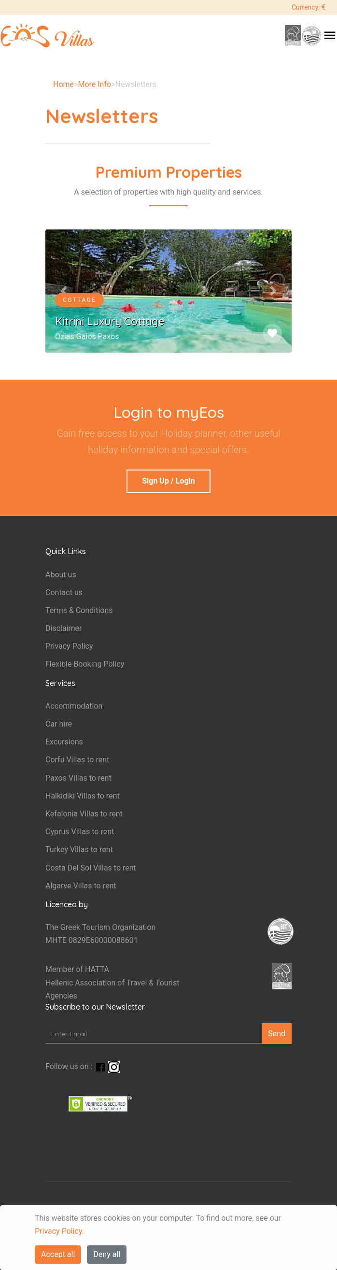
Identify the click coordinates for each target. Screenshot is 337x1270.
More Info (94, 84)
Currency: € (308, 7)
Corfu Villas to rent (77, 759)
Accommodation (73, 706)
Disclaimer (63, 628)
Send (276, 1033)
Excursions (64, 741)
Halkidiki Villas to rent (82, 795)
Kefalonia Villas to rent (84, 813)
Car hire (58, 723)
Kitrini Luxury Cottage (110, 321)
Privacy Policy (58, 1231)
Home (63, 84)
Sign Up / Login (168, 480)
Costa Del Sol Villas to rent (90, 867)
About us (60, 574)
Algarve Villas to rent (80, 885)
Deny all (106, 1254)
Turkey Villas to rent (79, 849)
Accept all (58, 1254)
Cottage (79, 300)
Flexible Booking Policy (84, 664)
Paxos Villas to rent (78, 778)
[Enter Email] (153, 1033)
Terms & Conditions (79, 610)
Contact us (64, 592)
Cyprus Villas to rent (79, 831)
